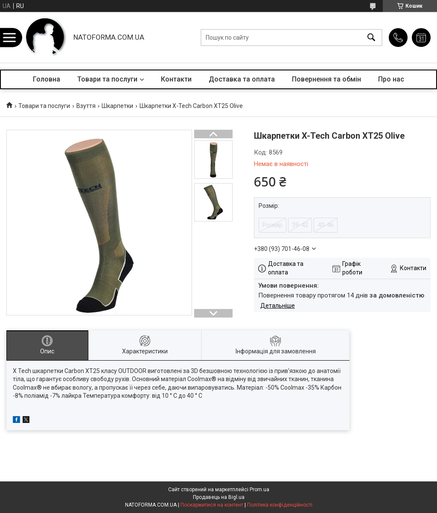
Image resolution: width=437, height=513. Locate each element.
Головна (46, 79)
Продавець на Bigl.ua (219, 497)
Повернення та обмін (326, 79)
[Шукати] (371, 37)
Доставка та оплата (242, 79)
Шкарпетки (117, 105)
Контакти (176, 79)
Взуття (86, 105)
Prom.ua (259, 490)
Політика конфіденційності (279, 505)
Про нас (391, 79)
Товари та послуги (107, 79)
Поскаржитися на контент (212, 505)
